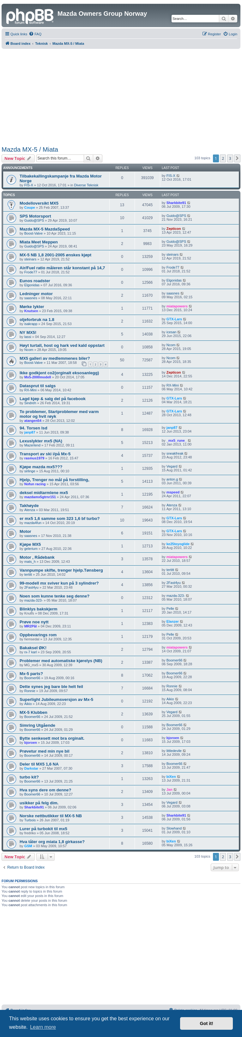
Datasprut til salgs (38, 385)
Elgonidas (31, 285)
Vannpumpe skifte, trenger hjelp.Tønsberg (61, 570)
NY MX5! (28, 332)
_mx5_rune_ (176, 440)
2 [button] (223, 158)
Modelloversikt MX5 (39, 203)
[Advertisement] (121, 96)
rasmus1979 (34, 458)
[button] (237, 158)
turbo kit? (29, 777)
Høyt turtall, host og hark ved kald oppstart (62, 345)
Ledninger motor (36, 293)
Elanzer (172, 621)
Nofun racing (35, 484)
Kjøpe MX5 (30, 544)
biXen (171, 776)
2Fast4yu (31, 587)
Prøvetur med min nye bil (45, 751)
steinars (30, 259)
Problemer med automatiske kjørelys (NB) (61, 660)
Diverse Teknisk (86, 185)
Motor (25, 531)
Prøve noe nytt (34, 622)
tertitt (28, 574)
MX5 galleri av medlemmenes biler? (55, 358)
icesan (171, 332)
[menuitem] (35, 34)
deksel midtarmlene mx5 (44, 492)
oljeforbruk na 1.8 (37, 319)
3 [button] (230, 158)
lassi (27, 337)
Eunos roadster (35, 280)
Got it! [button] (206, 1023)
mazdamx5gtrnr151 (40, 497)
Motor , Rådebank (37, 557)
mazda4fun (32, 523)
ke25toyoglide (178, 544)
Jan (169, 789)
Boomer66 (174, 660)
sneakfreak (175, 453)
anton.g (172, 479)
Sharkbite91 (176, 203)
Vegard (172, 466)
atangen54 (32, 420)
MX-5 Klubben (33, 712)
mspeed (173, 492)
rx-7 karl (30, 652)
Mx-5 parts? (31, 673)
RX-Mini (30, 390)
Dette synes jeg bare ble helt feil (51, 686)
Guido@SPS (34, 220)
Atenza (29, 510)
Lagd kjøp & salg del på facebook (53, 398)
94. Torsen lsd (33, 428)
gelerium (31, 549)
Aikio (28, 704)
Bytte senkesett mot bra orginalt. (52, 738)
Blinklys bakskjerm (38, 609)
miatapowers (177, 306)
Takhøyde (29, 505)
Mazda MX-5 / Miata (30, 149)
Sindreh (30, 403)
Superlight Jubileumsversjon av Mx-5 (56, 699)
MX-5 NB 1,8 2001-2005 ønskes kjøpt (55, 255)
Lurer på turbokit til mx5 (43, 828)
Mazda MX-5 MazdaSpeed (45, 229)
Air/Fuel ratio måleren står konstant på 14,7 (62, 267)
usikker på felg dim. (39, 803)
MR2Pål (30, 626)
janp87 (29, 432)
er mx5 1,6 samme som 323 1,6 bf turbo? (60, 518)
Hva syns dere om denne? (45, 790)
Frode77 (30, 272)
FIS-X (28, 185)
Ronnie (29, 691)
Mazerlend (32, 445)
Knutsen (31, 311)
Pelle (170, 608)
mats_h (30, 561)
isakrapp (31, 324)
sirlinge (29, 471)
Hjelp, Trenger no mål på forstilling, (54, 479)
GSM (28, 846)
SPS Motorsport (35, 216)
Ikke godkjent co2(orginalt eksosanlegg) (59, 372)
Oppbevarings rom (38, 634)
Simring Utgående (37, 725)
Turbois (30, 820)
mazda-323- (33, 600)
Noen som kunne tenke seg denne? (54, 596)
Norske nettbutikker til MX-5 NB (51, 815)
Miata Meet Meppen (39, 242)
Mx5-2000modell (37, 377)
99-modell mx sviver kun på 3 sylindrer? (59, 583)
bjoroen (30, 742)
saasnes (30, 298)
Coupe (29, 207)
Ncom (28, 350)
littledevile (174, 751)
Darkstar (31, 768)
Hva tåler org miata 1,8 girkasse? (52, 841)
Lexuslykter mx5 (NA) (41, 441)
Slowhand (174, 828)
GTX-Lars (174, 319)
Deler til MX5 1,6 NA (39, 764)
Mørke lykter (32, 306)
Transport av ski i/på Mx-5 (45, 454)
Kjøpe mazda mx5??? (41, 466)
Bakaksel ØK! (33, 647)
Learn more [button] (43, 1027)
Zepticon (173, 228)
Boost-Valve (33, 233)
